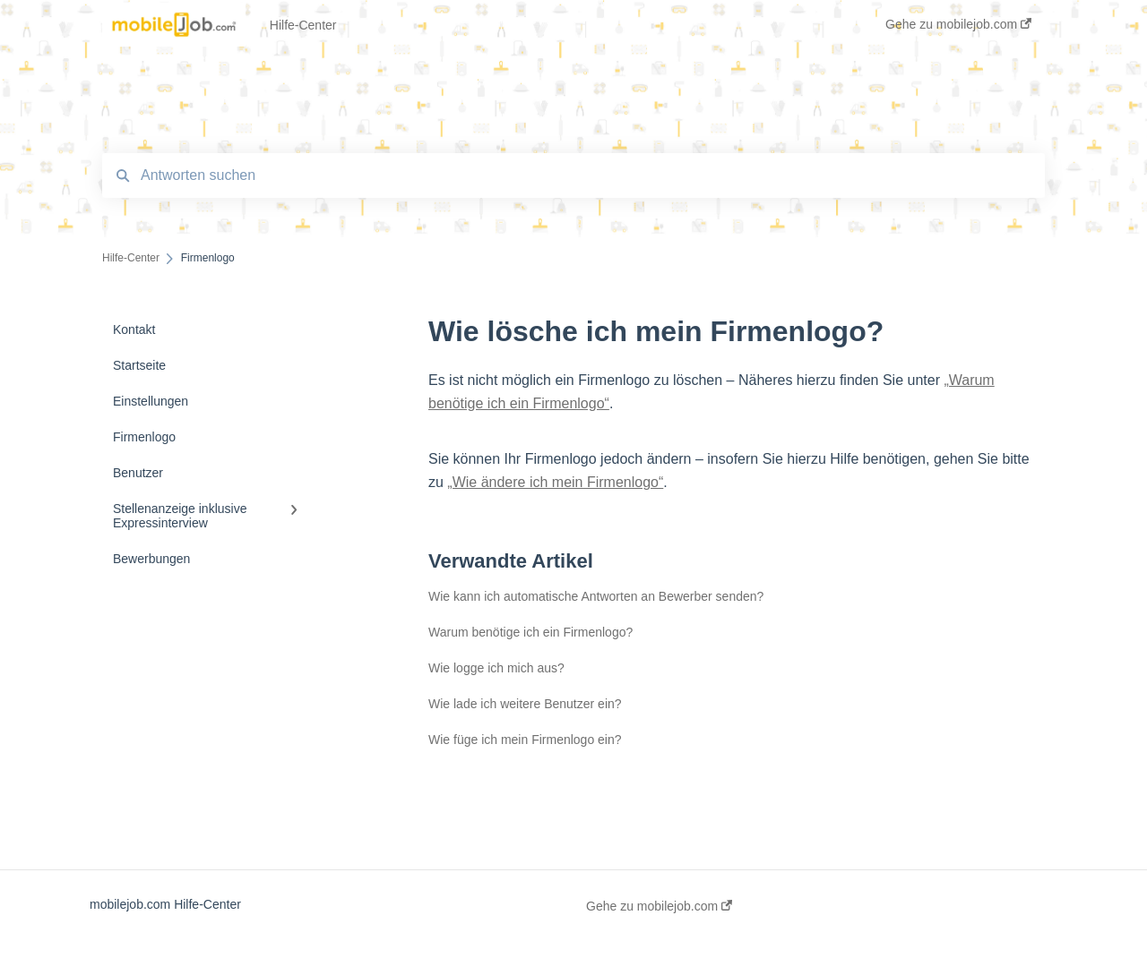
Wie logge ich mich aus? (496, 668)
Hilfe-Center (303, 25)
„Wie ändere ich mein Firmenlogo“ (555, 482)
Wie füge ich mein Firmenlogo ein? (525, 739)
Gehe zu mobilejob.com (659, 906)
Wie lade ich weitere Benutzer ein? (525, 704)
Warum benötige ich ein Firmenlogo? (530, 632)
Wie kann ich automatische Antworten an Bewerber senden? (595, 596)
